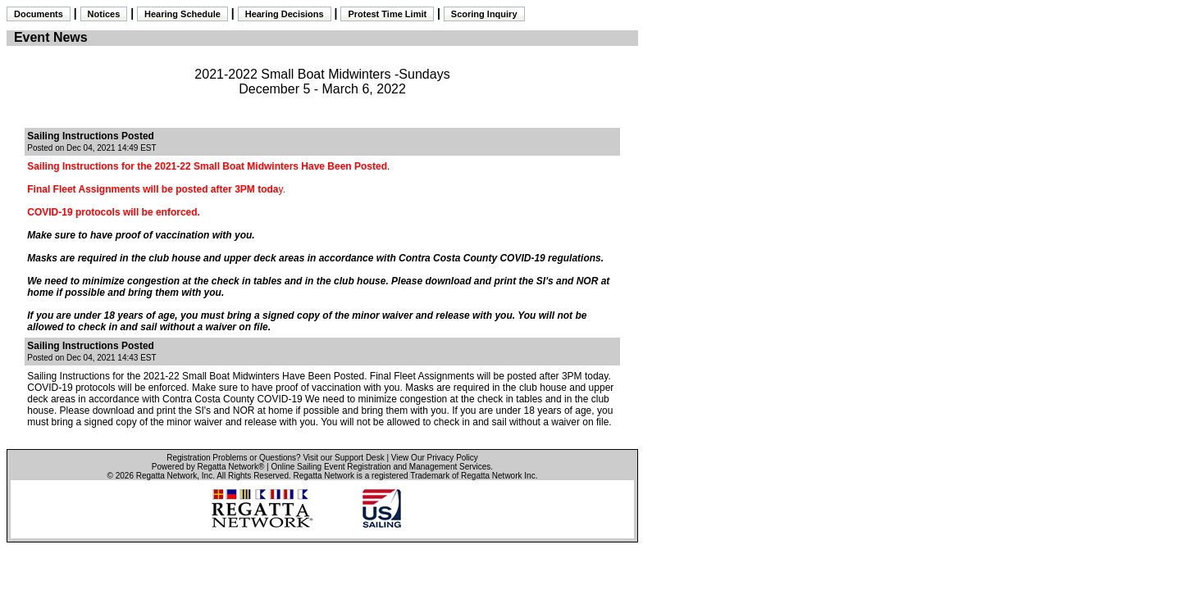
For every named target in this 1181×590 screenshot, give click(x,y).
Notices (104, 14)
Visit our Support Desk (343, 457)
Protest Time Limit (387, 14)
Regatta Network (166, 475)
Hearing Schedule (182, 14)
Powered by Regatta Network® (208, 466)
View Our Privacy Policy (434, 457)
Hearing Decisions (284, 14)
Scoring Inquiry (484, 14)
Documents (38, 14)
